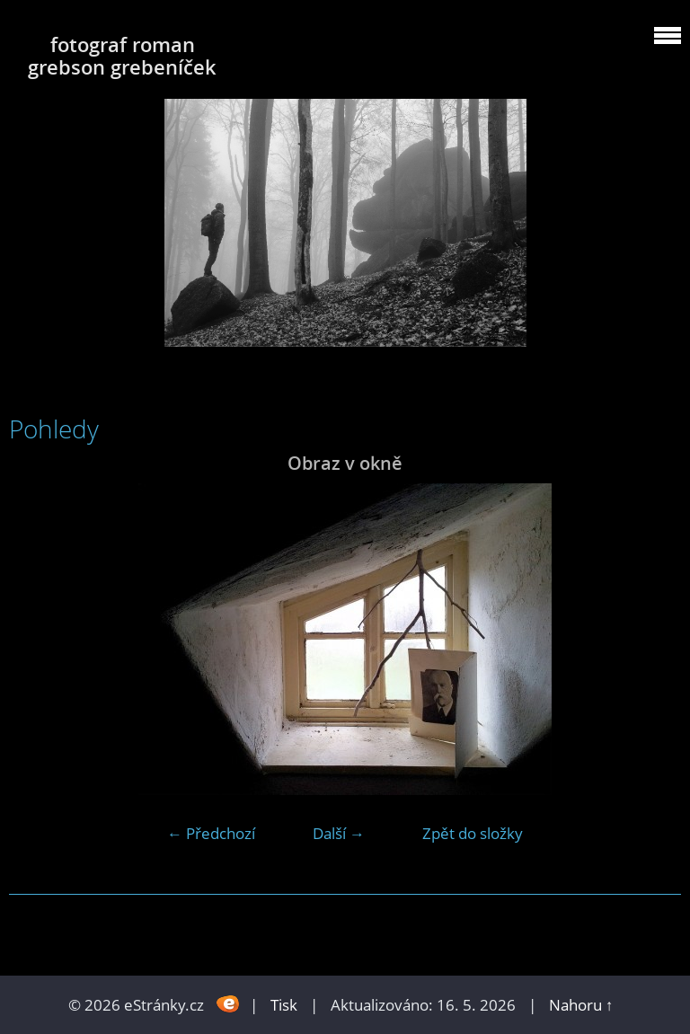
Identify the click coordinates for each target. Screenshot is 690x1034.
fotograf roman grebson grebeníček (122, 56)
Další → (339, 833)
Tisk (283, 1004)
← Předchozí (211, 833)
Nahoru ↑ (581, 1004)
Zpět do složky (472, 833)
